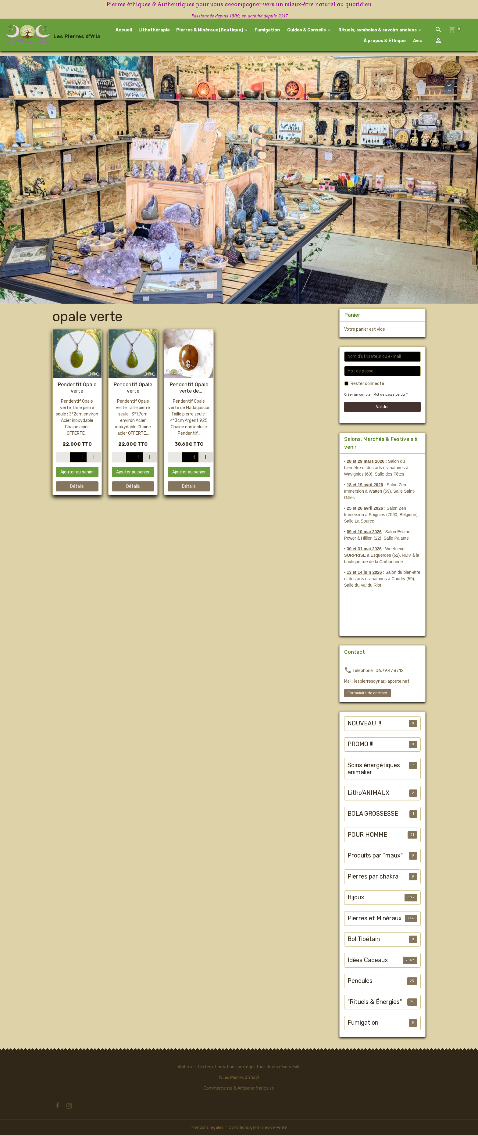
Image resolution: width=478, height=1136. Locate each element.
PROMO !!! (360, 745)
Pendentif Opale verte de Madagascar (189, 388)
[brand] (47, 35)
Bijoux (356, 898)
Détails (77, 487)
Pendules (360, 981)
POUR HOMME (367, 835)
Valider (382, 407)
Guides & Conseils (306, 30)
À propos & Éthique (384, 41)
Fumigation (267, 30)
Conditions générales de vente (258, 1128)
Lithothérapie (154, 30)
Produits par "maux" (375, 856)
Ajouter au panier (77, 472)
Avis (417, 41)
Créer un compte (358, 395)
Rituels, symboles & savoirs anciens (377, 30)
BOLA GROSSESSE (373, 814)
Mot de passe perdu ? (392, 395)
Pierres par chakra (373, 877)
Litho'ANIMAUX (368, 793)
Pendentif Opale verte (77, 388)
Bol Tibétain (364, 940)
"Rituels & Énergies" (375, 1002)
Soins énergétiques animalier (374, 769)
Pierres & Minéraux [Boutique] (210, 30)
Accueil (124, 30)
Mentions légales (206, 1128)
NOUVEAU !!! (364, 724)
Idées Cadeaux (368, 960)
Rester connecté (367, 384)
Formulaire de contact (367, 694)
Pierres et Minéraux (375, 918)
